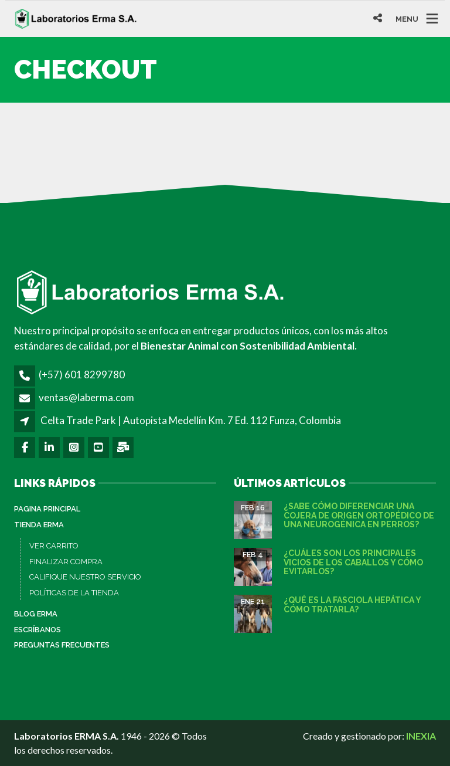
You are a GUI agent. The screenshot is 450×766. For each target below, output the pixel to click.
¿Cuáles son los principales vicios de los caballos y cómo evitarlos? (353, 562)
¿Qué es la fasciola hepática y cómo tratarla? (352, 604)
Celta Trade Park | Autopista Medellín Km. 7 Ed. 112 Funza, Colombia (190, 420)
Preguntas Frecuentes (62, 644)
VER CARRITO (54, 545)
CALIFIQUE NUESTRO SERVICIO (85, 576)
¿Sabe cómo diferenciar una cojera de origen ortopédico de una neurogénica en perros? (359, 515)
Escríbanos (37, 629)
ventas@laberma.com (86, 397)
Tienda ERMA (39, 524)
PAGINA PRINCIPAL (47, 508)
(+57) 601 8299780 (82, 374)
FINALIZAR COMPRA (66, 561)
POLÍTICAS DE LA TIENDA (74, 592)
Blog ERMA (35, 613)
